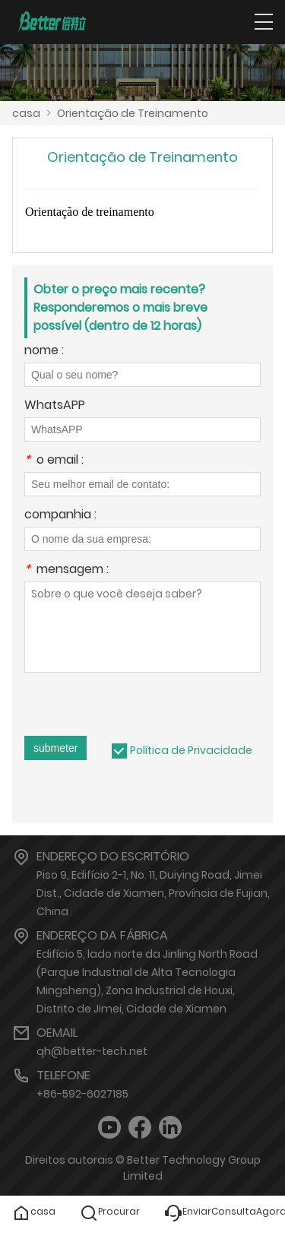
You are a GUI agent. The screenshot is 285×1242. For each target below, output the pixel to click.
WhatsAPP (54, 406)
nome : (44, 351)
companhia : (60, 516)
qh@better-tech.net (91, 1051)
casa (26, 113)
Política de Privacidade (191, 750)
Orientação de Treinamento (132, 113)
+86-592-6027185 (82, 1093)
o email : (54, 461)
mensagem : (66, 570)
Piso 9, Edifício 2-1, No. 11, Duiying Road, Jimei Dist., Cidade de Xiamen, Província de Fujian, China (153, 893)
